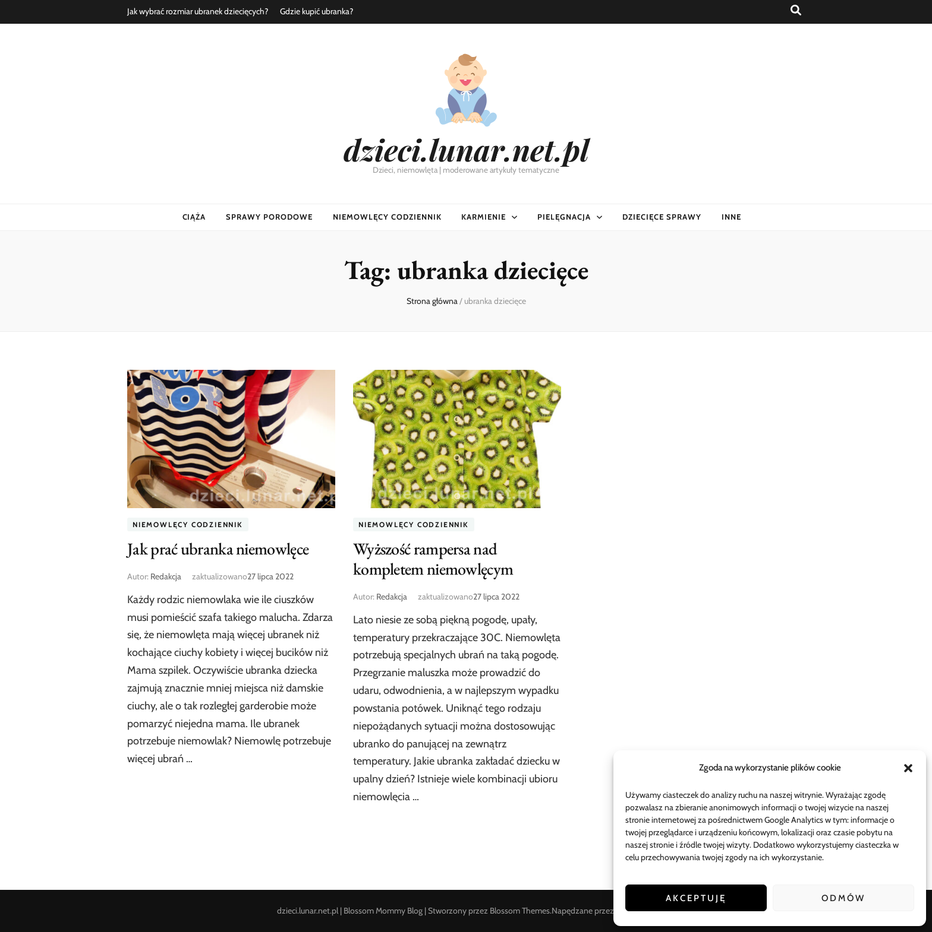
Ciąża (194, 216)
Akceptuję (696, 898)
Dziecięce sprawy (661, 216)
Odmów (843, 898)
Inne (731, 216)
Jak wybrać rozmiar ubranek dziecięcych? (197, 11)
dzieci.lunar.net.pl (466, 149)
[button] (908, 768)
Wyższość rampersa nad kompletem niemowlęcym (433, 558)
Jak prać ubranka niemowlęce (217, 548)
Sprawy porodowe (269, 216)
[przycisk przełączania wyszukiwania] (796, 10)
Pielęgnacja (564, 216)
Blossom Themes (520, 910)
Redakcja (165, 576)
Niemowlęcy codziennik (387, 216)
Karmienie (483, 216)
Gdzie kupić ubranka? (316, 11)
